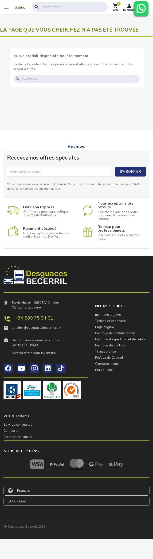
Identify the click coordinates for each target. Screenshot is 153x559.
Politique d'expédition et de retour (120, 339)
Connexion (11, 430)
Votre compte (17, 416)
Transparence (105, 351)
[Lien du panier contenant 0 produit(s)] (116, 7)
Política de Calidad (109, 357)
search (36, 7)
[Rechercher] (73, 7)
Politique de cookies (110, 345)
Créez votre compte (18, 437)
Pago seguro (104, 327)
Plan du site (104, 370)
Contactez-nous (107, 364)
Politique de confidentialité (115, 333)
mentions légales (108, 314)
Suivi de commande (18, 424)
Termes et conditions (110, 321)
